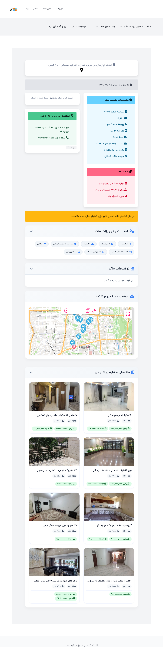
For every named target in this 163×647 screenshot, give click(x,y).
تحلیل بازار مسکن (133, 26)
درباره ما (59, 8)
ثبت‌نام (36, 8)
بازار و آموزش (60, 26)
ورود (27, 8)
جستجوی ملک (107, 26)
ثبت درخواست (83, 26)
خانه (148, 26)
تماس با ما (47, 8)
